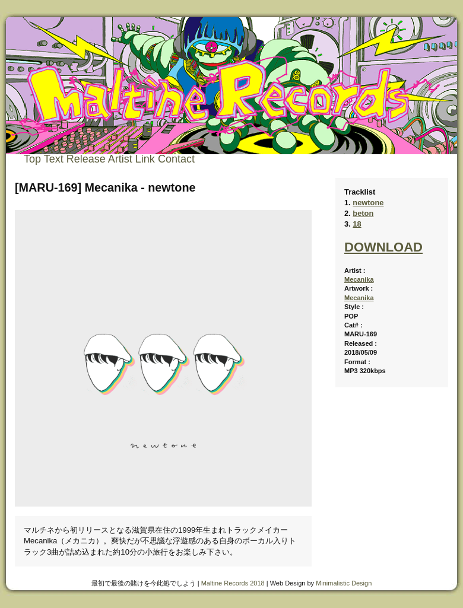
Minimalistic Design (344, 583)
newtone (368, 202)
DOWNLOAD (383, 247)
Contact (176, 159)
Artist (120, 159)
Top (32, 159)
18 (357, 223)
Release (86, 159)
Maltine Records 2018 (233, 583)
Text (54, 159)
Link (145, 159)
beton (363, 213)
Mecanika (359, 279)
